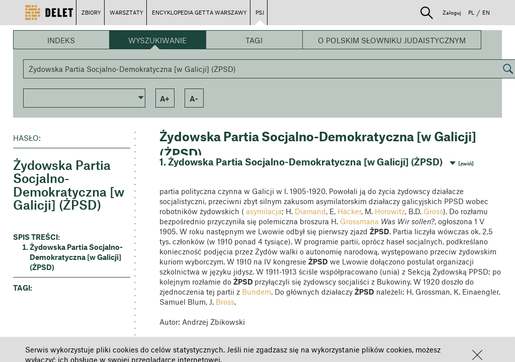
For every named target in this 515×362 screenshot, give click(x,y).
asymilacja (264, 211)
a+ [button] (164, 98)
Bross (225, 301)
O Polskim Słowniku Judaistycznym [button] (392, 40)
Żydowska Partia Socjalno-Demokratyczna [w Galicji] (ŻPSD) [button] (76, 257)
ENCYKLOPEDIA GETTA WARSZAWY (199, 12)
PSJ (259, 12)
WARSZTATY (126, 12)
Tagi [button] (254, 40)
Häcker (349, 211)
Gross (433, 211)
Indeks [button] (61, 40)
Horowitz (390, 211)
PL (471, 12)
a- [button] (194, 98)
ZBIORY (91, 12)
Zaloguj (452, 12)
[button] (477, 355)
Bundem (256, 291)
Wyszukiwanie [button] (157, 40)
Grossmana (359, 221)
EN (486, 12)
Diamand (310, 211)
